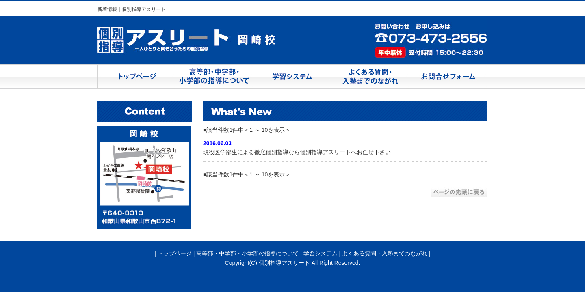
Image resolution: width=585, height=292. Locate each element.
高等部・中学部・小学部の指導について (247, 253)
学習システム (320, 253)
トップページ (175, 253)
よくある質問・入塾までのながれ (384, 253)
